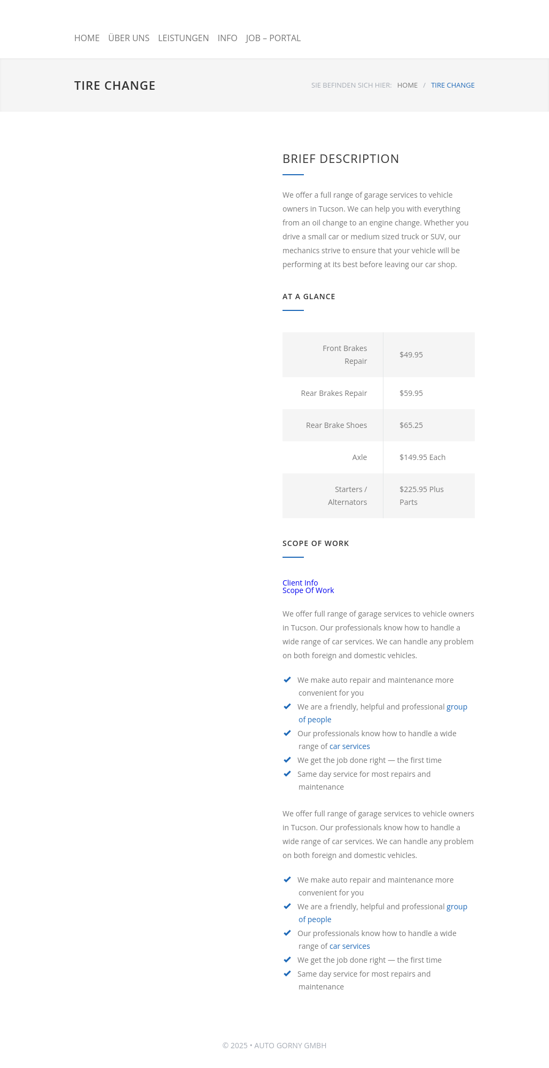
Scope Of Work (308, 590)
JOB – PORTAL (273, 38)
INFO (228, 38)
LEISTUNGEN (183, 38)
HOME (87, 38)
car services (350, 746)
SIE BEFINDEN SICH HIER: (351, 85)
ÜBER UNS (129, 38)
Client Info (300, 583)
